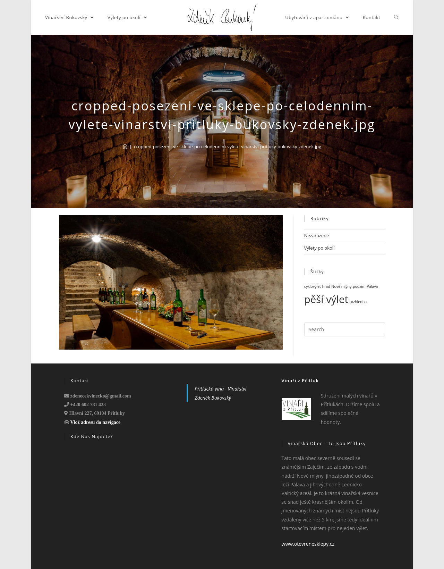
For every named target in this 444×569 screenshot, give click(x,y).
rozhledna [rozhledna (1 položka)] (358, 301)
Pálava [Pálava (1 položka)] (372, 286)
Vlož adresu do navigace (95, 422)
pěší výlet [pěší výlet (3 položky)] (326, 299)
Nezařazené (316, 235)
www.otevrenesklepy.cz (308, 544)
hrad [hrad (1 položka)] (326, 286)
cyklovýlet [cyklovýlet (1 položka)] (312, 286)
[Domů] (125, 146)
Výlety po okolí (319, 248)
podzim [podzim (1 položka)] (359, 286)
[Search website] (396, 17)
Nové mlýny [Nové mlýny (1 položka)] (341, 286)
